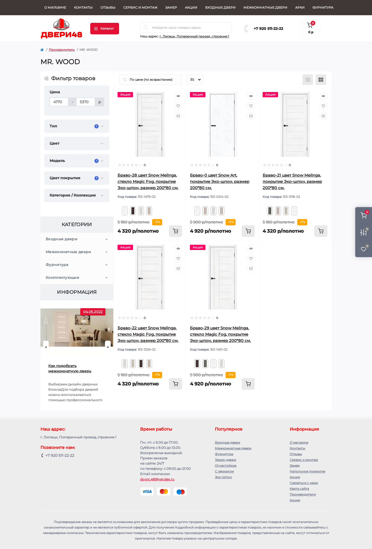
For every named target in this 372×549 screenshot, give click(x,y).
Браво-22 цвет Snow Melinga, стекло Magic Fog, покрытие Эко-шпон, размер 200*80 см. (148, 334)
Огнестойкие (225, 466)
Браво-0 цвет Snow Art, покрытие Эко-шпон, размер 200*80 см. (219, 181)
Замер (171, 7)
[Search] (146, 27)
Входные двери (220, 7)
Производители (303, 494)
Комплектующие (62, 277)
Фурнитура (322, 7)
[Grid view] (321, 79)
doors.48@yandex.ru (157, 479)
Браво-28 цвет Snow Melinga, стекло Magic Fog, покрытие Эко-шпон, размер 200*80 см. (148, 181)
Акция (295, 477)
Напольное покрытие (307, 471)
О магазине (55, 7)
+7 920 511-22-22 (268, 28)
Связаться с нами (304, 483)
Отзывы (107, 7)
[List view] (307, 79)
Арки (300, 7)
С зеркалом (224, 471)
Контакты (83, 7)
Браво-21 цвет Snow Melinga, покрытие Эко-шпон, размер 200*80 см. (292, 181)
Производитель (62, 50)
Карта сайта (299, 489)
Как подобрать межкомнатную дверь (69, 368)
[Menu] (104, 28)
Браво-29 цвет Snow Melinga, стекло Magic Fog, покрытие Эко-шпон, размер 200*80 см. (220, 334)
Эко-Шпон (223, 477)
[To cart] (175, 231)
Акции (191, 7)
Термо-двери (225, 460)
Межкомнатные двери (265, 7)
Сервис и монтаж (140, 7)
